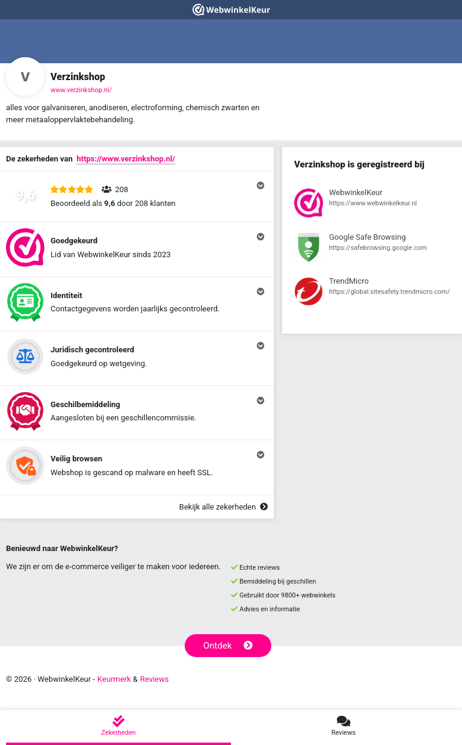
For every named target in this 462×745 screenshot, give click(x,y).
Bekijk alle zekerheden (223, 506)
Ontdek (228, 645)
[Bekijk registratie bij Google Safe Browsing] (372, 249)
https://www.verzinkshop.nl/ (125, 158)
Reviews (154, 679)
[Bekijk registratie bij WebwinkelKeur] (372, 205)
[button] (137, 196)
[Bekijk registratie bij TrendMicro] (372, 293)
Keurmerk (114, 679)
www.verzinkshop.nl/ (81, 90)
